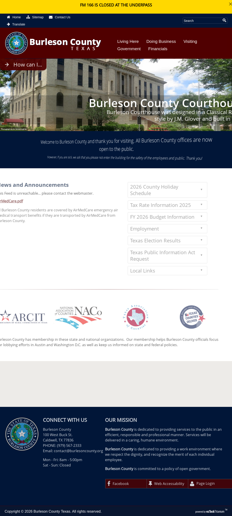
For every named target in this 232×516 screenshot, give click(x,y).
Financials (157, 48)
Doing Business (161, 41)
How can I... (27, 64)
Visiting (190, 41)
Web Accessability (166, 483)
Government (129, 48)
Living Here (128, 41)
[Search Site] (202, 20)
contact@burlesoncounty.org (78, 450)
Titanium (215, 511)
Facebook (118, 483)
